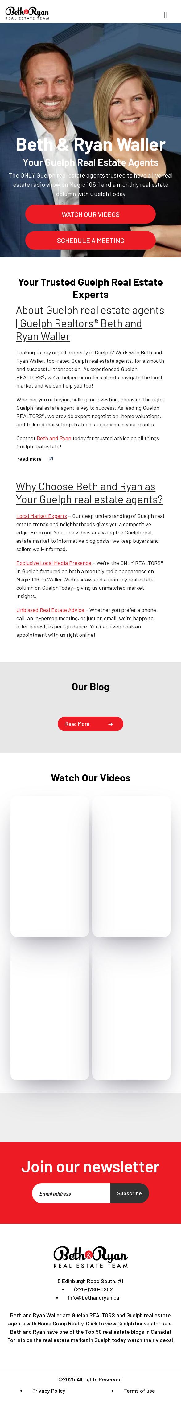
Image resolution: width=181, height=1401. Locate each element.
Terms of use (139, 1390)
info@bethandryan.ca (93, 1297)
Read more (77, 724)
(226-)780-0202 (93, 1289)
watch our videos (91, 214)
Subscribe (129, 1193)
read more (29, 458)
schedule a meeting (90, 240)
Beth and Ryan (54, 438)
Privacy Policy (48, 1390)
